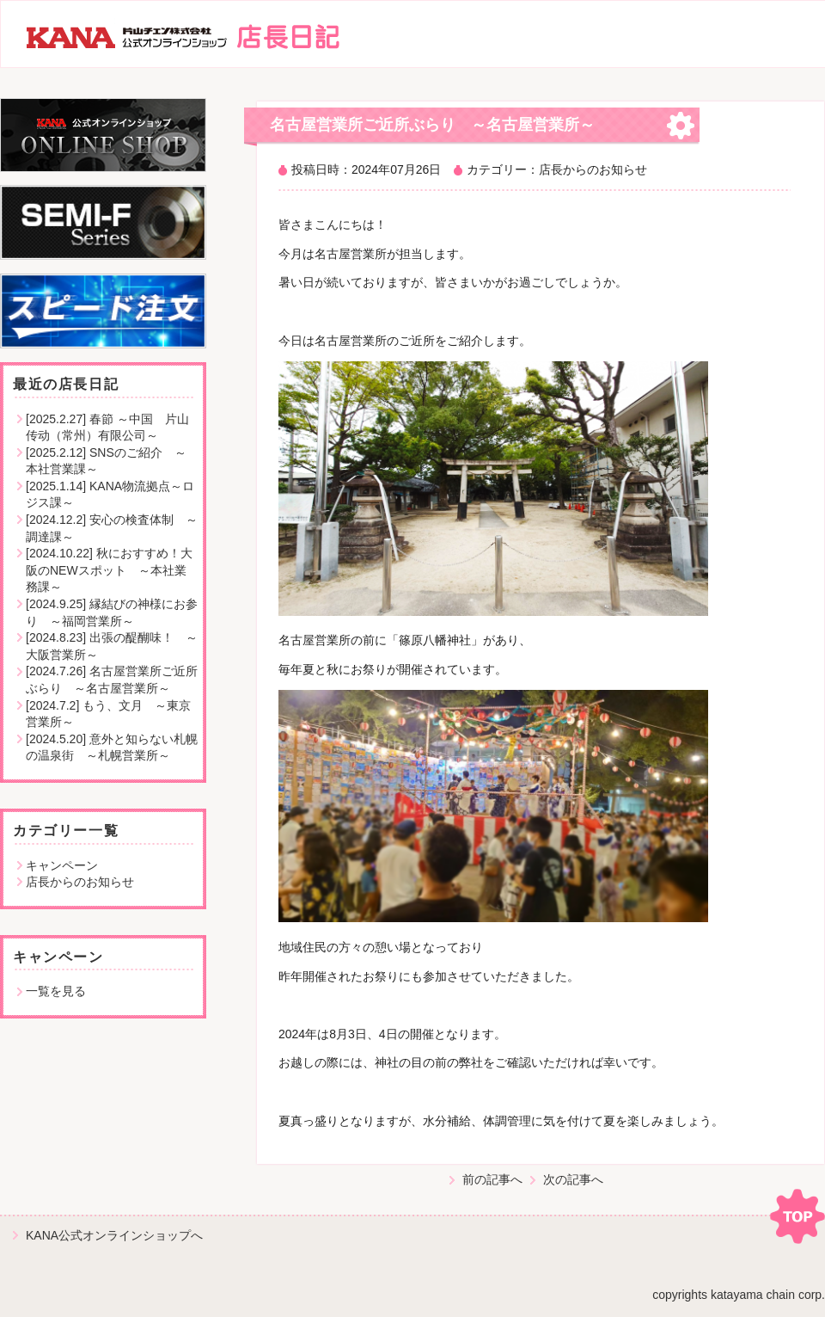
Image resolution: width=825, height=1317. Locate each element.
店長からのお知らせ (80, 882)
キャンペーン (62, 865)
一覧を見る (56, 991)
